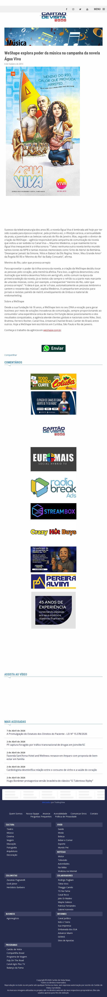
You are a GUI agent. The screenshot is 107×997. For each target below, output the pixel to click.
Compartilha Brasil (15, 953)
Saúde (61, 829)
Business (10, 914)
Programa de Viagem (17, 956)
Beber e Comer (65, 840)
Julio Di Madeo (65, 898)
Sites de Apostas (66, 940)
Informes (62, 914)
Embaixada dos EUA (67, 929)
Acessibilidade (60, 813)
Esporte (61, 843)
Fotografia (12, 847)
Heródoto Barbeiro (16, 887)
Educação (11, 843)
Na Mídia (62, 867)
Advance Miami (65, 933)
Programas (11, 945)
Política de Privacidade (66, 816)
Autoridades (63, 863)
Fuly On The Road (15, 960)
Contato (94, 813)
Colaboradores (65, 875)
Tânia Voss (63, 883)
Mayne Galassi (65, 902)
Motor (61, 856)
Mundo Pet (63, 847)
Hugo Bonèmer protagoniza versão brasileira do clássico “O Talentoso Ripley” (50, 780)
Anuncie (46, 813)
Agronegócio (13, 918)
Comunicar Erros (79, 813)
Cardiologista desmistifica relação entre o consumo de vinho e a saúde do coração (52, 769)
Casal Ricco (63, 894)
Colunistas (11, 875)
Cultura (10, 825)
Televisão (62, 860)
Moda (61, 832)
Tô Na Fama (64, 891)
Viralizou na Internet (67, 871)
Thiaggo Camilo (65, 887)
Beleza (61, 836)
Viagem (10, 840)
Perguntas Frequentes (41, 816)
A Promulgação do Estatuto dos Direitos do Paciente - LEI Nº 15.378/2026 (47, 733)
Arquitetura (12, 851)
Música (10, 832)
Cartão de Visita (14, 949)
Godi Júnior (12, 883)
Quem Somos (15, 813)
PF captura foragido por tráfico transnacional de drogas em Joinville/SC (46, 744)
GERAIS (61, 936)
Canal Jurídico (64, 918)
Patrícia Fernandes (67, 905)
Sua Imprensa (64, 925)
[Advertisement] (53, 650)
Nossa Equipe (32, 813)
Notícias (61, 852)
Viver (59, 825)
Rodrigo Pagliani (65, 880)
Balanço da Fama (15, 967)
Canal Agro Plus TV (16, 964)
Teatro (10, 829)
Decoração (12, 854)
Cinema (10, 836)
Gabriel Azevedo (65, 909)
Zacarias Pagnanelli (16, 880)
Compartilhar (10, 355)
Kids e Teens (64, 922)
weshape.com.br (52, 330)
